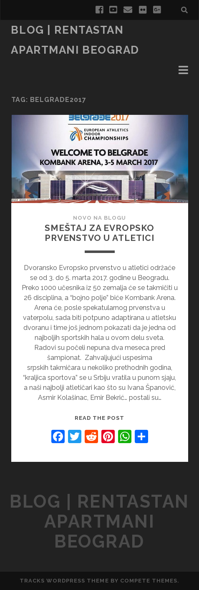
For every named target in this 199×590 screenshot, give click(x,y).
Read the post (100, 418)
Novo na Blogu (99, 218)
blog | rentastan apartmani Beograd (99, 521)
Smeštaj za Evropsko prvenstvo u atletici (99, 233)
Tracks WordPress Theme (64, 581)
